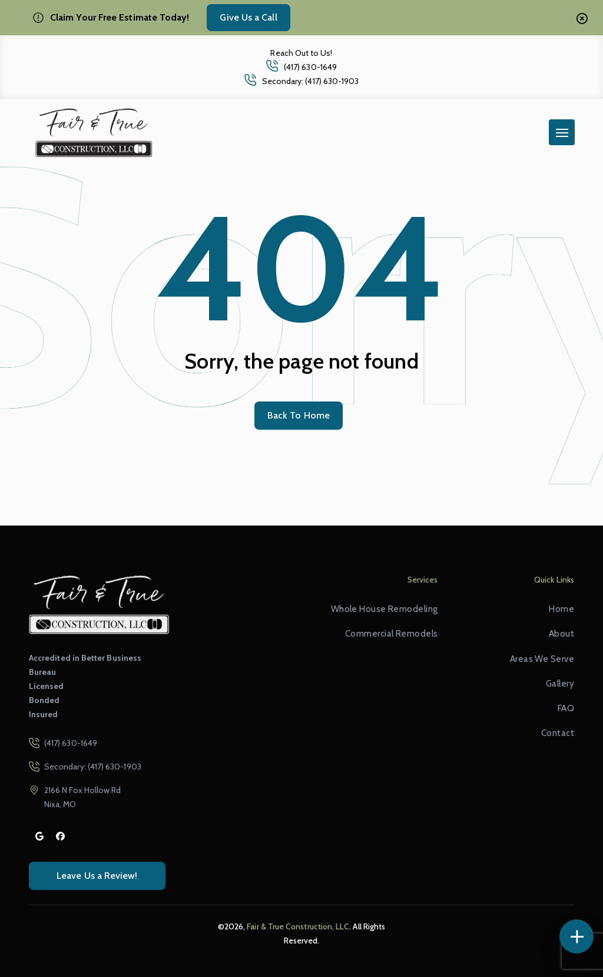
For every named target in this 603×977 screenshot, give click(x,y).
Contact (557, 733)
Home (561, 609)
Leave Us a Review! (97, 875)
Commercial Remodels (391, 633)
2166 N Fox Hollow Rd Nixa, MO (82, 797)
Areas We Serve (542, 659)
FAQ (566, 708)
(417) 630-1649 (310, 67)
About (561, 633)
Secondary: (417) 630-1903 (310, 81)
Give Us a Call (248, 17)
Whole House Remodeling (384, 609)
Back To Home (298, 415)
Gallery (560, 683)
